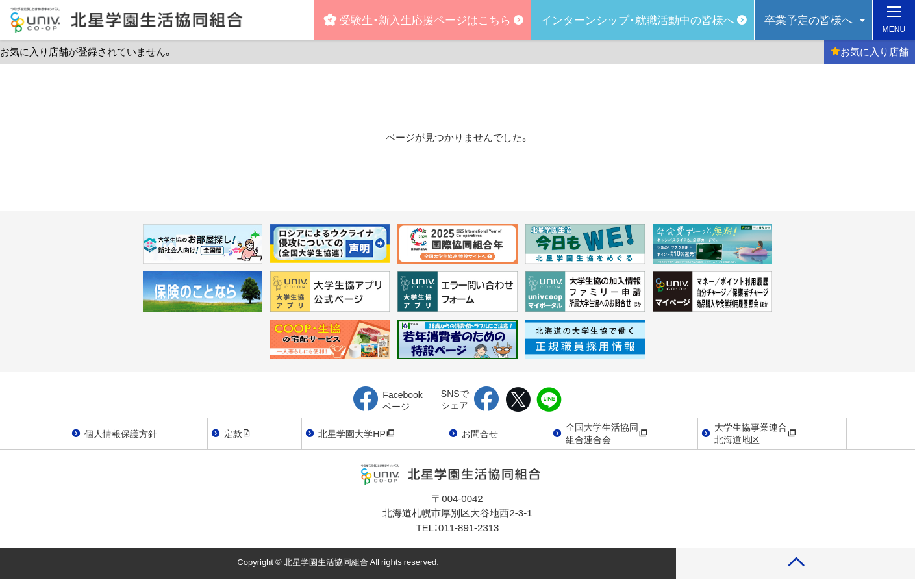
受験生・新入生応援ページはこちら (417, 19)
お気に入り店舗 (870, 51)
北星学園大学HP (356, 433)
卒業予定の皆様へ (808, 19)
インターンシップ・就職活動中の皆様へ (637, 19)
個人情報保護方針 (120, 433)
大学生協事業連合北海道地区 (755, 433)
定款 (237, 433)
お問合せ (480, 433)
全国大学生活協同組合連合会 (606, 433)
